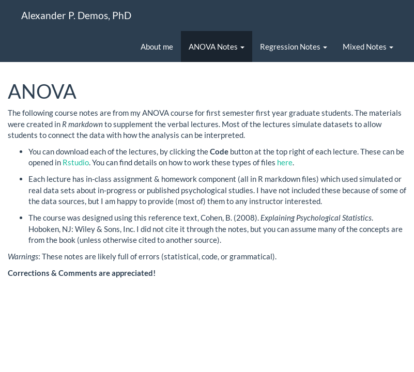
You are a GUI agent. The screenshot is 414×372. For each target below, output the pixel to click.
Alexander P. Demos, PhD (76, 15)
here (285, 162)
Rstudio (76, 162)
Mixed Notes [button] (368, 46)
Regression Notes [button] (293, 46)
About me (157, 46)
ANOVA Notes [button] (216, 46)
